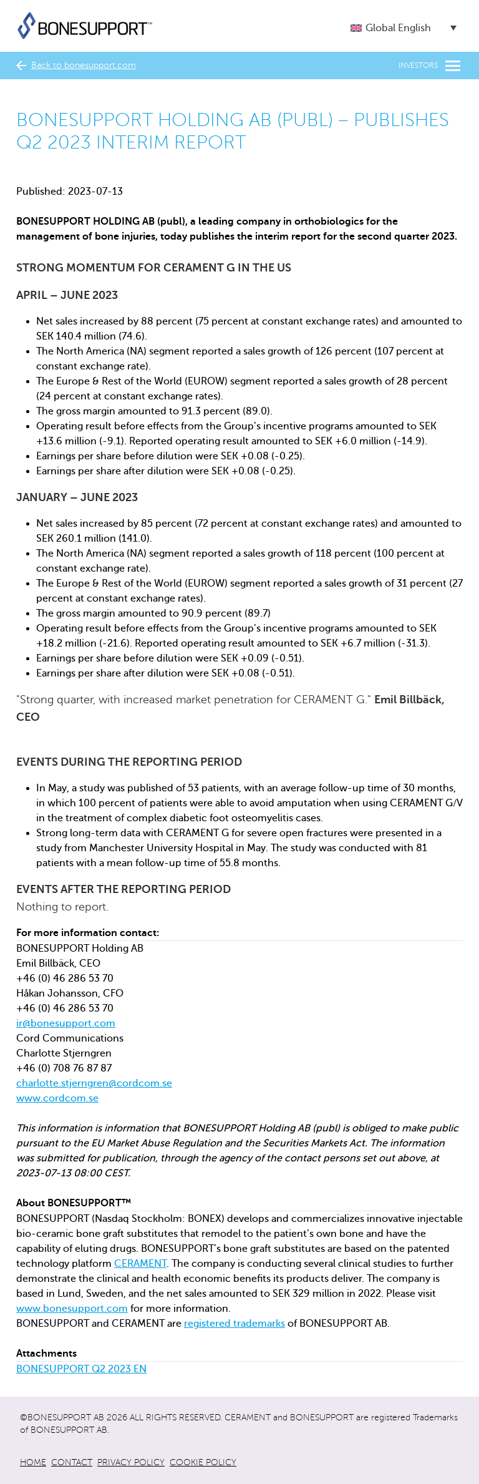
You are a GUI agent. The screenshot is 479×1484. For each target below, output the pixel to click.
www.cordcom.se (57, 1098)
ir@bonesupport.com (65, 1023)
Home (33, 1462)
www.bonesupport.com (72, 1308)
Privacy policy (131, 1462)
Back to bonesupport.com (76, 66)
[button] (403, 27)
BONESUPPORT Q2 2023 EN (81, 1369)
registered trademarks (234, 1323)
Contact (71, 1462)
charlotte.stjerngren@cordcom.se (94, 1083)
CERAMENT (140, 1263)
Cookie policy (203, 1462)
